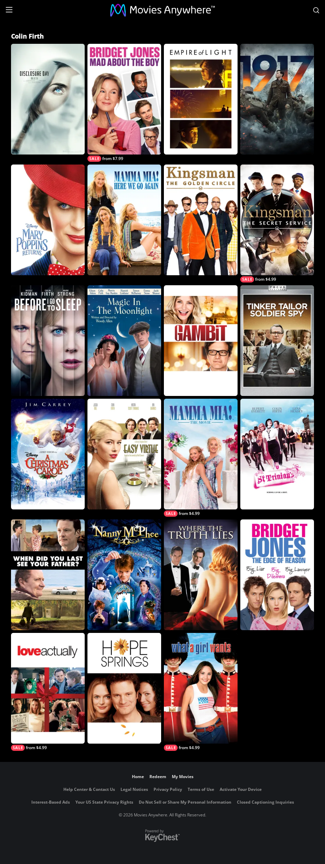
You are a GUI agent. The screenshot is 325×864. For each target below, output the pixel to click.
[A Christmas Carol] (48, 454)
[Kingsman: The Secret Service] (277, 223)
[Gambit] (201, 340)
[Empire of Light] (201, 99)
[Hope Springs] (124, 688)
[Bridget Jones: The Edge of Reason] (277, 574)
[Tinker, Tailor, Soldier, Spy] (277, 340)
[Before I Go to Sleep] (48, 340)
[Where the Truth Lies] (201, 574)
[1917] (277, 99)
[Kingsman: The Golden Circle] (201, 220)
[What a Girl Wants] (201, 692)
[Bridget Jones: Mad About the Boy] (124, 103)
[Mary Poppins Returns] (48, 220)
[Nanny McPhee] (124, 574)
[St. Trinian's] (277, 454)
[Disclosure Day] (48, 99)
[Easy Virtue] (124, 454)
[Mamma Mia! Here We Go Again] (124, 220)
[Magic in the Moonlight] (124, 340)
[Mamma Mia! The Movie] (201, 458)
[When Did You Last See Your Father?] (48, 574)
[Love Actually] (48, 692)
